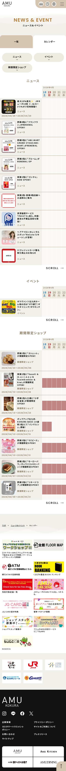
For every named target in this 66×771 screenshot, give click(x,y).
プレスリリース (40, 734)
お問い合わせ (8, 734)
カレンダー (49, 41)
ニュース (17, 56)
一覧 (16, 41)
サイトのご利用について (45, 726)
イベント (48, 56)
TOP (4, 525)
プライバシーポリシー (44, 722)
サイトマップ (8, 738)
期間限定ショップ (17, 67)
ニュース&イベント (18, 525)
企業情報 (6, 722)
